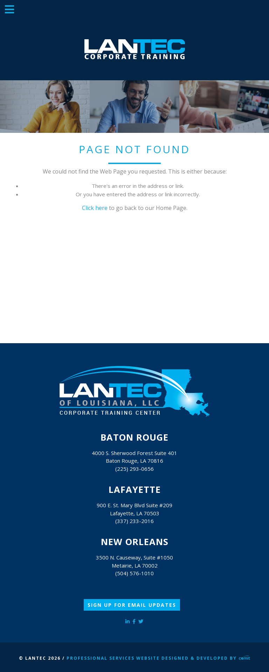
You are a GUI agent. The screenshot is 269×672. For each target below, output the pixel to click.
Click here (95, 208)
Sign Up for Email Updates (132, 605)
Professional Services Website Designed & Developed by (158, 658)
